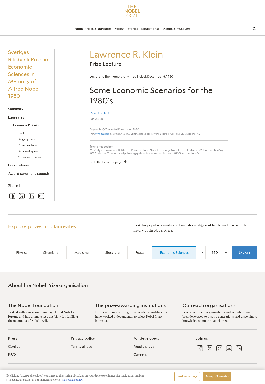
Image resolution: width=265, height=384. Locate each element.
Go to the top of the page (106, 162)
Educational (150, 29)
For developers (146, 338)
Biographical (27, 139)
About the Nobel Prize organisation (48, 285)
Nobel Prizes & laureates (93, 29)
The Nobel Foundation (33, 305)
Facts (22, 133)
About (119, 29)
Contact (15, 346)
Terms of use (81, 346)
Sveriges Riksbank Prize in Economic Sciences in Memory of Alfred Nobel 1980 (28, 74)
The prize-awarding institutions (130, 305)
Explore (244, 252)
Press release (19, 165)
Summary (15, 109)
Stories (133, 29)
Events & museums (176, 29)
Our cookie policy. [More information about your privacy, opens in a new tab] (72, 379)
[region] (132, 377)
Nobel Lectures (102, 134)
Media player (144, 346)
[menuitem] (93, 28)
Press (12, 338)
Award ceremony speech (28, 174)
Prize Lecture (27, 145)
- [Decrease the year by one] (202, 252)
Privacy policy (83, 338)
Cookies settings (187, 376)
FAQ (12, 354)
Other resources (29, 157)
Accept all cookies (217, 376)
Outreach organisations (209, 305)
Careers (140, 354)
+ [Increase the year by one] (226, 252)
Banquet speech (29, 151)
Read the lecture (102, 113)
